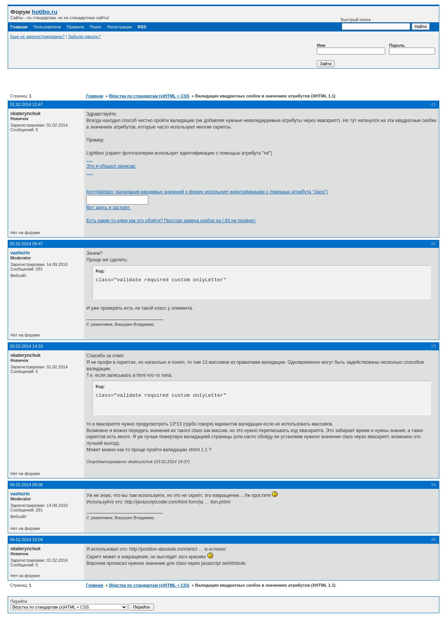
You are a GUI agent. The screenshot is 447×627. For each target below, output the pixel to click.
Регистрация (119, 27)
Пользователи (47, 27)
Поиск (95, 27)
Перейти (82, 604)
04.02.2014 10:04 (26, 539)
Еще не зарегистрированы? (37, 36)
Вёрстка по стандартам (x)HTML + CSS (149, 96)
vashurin (20, 253)
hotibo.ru (45, 11)
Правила (75, 27)
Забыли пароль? (84, 36)
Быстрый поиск (375, 23)
